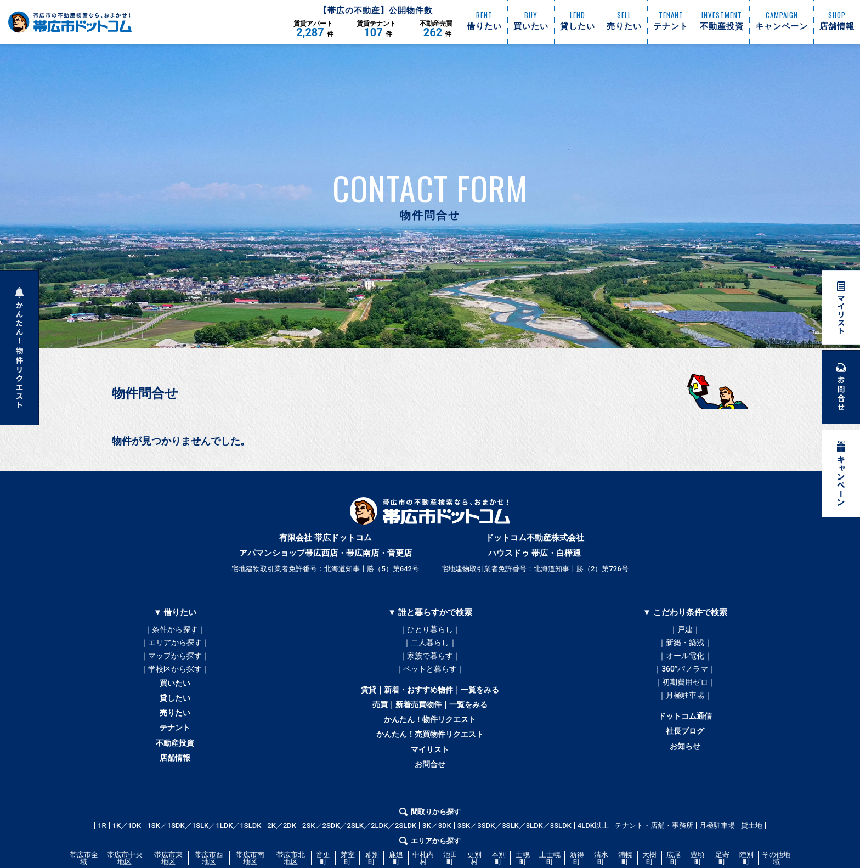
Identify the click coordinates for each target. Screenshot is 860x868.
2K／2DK (281, 861)
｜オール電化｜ (685, 662)
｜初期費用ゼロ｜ (685, 695)
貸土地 (751, 861)
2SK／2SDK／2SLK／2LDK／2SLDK (359, 861)
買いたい (175, 697)
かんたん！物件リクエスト (430, 741)
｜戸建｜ (685, 629)
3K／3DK (436, 861)
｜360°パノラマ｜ (685, 679)
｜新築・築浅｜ (685, 646)
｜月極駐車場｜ (685, 712)
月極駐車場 (717, 861)
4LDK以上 (593, 861)
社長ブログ (684, 755)
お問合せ (430, 797)
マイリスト (429, 778)
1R (102, 861)
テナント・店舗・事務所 (654, 861)
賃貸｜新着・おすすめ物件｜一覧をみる (430, 703)
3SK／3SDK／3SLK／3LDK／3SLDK (514, 861)
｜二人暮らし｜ (430, 646)
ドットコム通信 (685, 736)
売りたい (175, 734)
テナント (175, 753)
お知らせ (685, 774)
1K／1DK (127, 861)
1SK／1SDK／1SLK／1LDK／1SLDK (204, 861)
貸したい (175, 715)
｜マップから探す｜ (175, 662)
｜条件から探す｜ (175, 629)
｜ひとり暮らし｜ (430, 629)
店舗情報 (175, 790)
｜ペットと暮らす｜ (430, 679)
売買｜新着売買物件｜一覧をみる (429, 722)
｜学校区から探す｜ (175, 679)
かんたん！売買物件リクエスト (430, 759)
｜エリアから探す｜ (175, 646)
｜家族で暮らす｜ (430, 662)
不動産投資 (175, 771)
